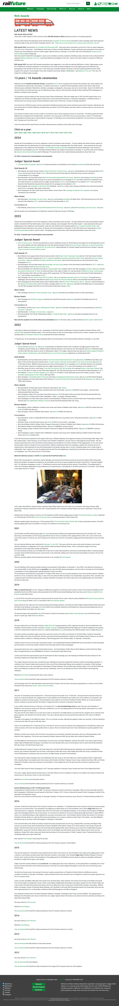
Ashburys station (92, 515)
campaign (51, 628)
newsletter (21, 375)
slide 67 (91, 320)
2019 (38, 133)
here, (43, 630)
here (72, 211)
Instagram (8, 994)
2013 (66, 133)
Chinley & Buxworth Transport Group (55, 171)
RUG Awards (21, 15)
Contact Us (102, 998)
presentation (80, 164)
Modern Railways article (40, 401)
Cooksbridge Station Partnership (38, 377)
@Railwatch (8, 986)
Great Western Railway (57, 600)
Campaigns (40, 9)
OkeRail (20, 347)
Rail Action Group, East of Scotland (42, 277)
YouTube (7, 990)
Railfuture (8, 988)
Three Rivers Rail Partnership (64, 379)
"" (32, 249)
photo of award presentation (94, 245)
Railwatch (91, 592)
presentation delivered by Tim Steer (29, 271)
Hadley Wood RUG (50, 625)
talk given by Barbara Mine (28, 284)
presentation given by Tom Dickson (77, 277)
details (42, 609)
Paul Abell (82, 515)
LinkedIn (7, 992)
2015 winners (31, 902)
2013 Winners (31, 939)
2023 (68, 71)
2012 (56, 84)
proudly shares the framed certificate (61, 279)
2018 (43, 133)
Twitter (59, 269)
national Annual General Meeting (27, 152)
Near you (72, 9)
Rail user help (52, 9)
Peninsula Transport (75, 245)
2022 (25, 133)
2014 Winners (31, 921)
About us (81, 9)
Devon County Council (25, 243)
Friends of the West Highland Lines (38, 373)
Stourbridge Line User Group (38, 199)
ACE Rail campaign (37, 299)
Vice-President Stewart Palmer (33, 334)
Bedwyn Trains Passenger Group (68, 256)
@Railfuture (8, 984)
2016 (52, 133)
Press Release (27, 839)
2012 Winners (31, 958)
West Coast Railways (77, 613)
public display (91, 351)
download (22, 679)
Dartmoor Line (32, 347)
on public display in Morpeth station (60, 362)
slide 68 (99, 320)
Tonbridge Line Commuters (37, 312)
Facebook (51, 269)
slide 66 (86, 320)
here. (42, 615)
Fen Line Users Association (83, 362)
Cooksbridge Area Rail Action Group (67, 377)
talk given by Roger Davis (41, 267)
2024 (16, 133)
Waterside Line (90, 379)
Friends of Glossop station (42, 517)
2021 (29, 133)
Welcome (30, 9)
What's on (62, 9)
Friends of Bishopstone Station (74, 282)
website (63, 388)
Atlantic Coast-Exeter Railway (90, 368)
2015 (57, 133)
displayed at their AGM (35, 375)
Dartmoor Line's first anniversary (57, 353)
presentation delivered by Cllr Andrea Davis (41, 247)
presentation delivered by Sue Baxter (49, 260)
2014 (61, 133)
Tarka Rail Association (51, 368)
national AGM (18, 332)
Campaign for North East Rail (61, 41)
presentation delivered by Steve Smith (72, 258)
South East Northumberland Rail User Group (59, 177)
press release (24, 675)
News (89, 9)
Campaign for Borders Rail (74, 190)
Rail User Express (65, 557)
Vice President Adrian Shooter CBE (66, 521)
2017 (47, 133)
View (16, 679)
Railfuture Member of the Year (29, 58)
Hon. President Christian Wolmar (86, 226)
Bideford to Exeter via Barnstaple (92, 271)
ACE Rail (63, 284)
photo (41, 164)
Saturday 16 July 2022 (51, 544)
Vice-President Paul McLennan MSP (46, 47)
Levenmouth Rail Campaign (26, 164)
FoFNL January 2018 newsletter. (43, 686)
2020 (34, 133)
